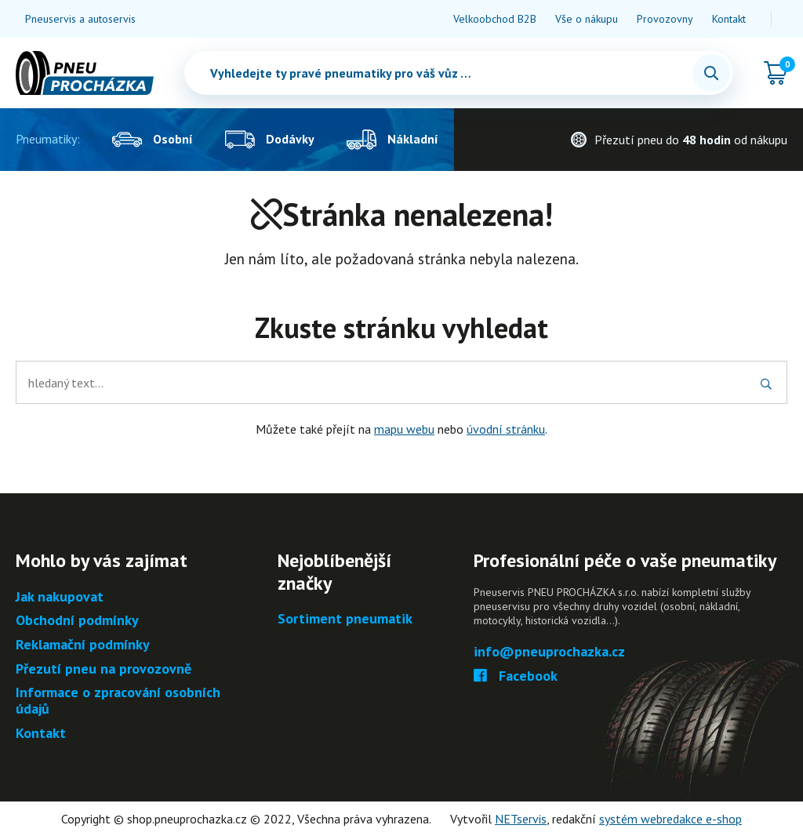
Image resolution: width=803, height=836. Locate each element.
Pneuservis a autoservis (80, 19)
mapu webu (404, 429)
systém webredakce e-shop (670, 819)
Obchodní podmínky (77, 620)
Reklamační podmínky (83, 645)
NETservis (521, 819)
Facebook (516, 676)
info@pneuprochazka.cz (549, 652)
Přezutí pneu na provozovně (103, 669)
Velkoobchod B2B (494, 19)
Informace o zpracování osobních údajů (118, 701)
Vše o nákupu (586, 19)
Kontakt (729, 19)
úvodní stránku (506, 429)
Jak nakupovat (60, 597)
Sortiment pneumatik (345, 619)
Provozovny (665, 19)
